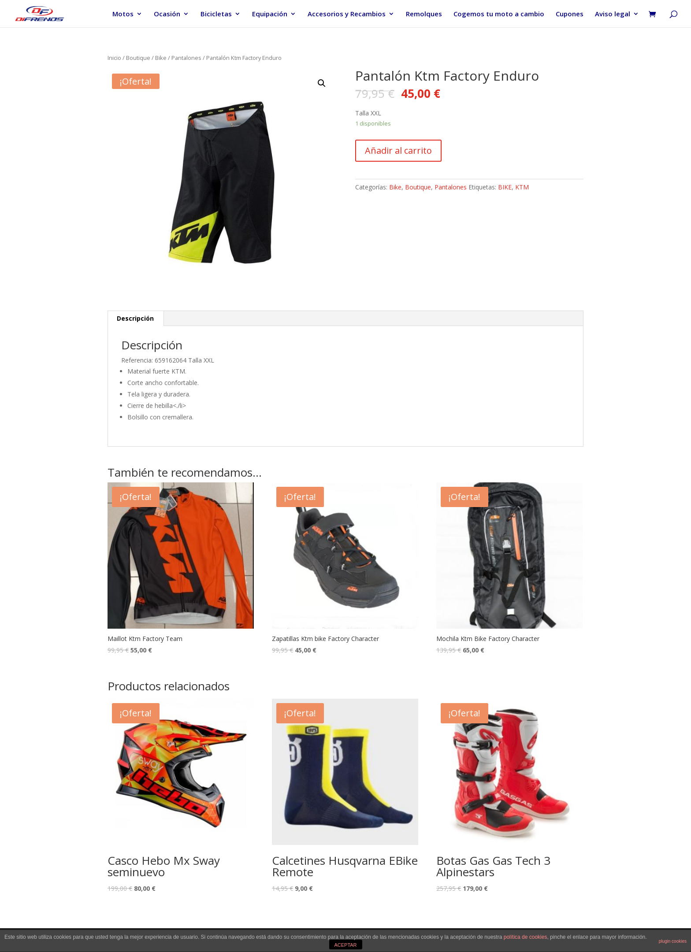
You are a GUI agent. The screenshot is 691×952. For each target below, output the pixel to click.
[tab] (135, 318)
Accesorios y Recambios (347, 14)
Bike (161, 58)
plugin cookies (673, 941)
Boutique (138, 58)
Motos (123, 14)
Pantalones (186, 58)
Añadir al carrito (398, 150)
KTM (522, 187)
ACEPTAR (345, 945)
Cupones (569, 14)
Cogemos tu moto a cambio (498, 14)
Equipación (269, 14)
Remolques (424, 14)
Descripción (135, 318)
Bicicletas (216, 14)
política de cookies (525, 937)
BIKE (505, 187)
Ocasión (167, 14)
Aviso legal (612, 14)
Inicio (114, 58)
